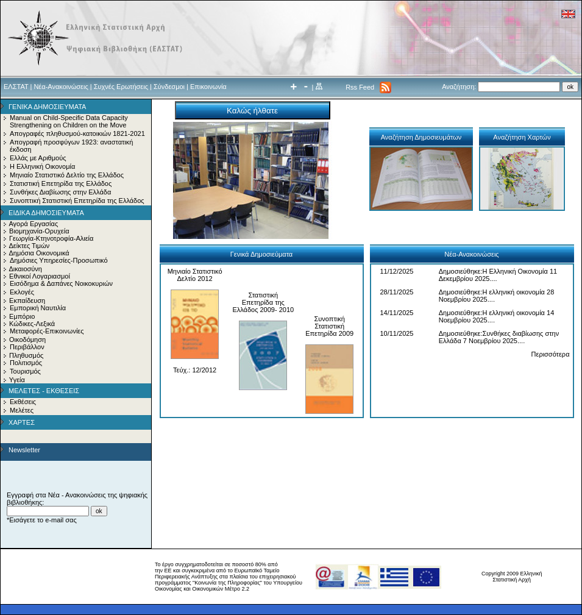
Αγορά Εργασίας (33, 223)
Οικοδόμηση (27, 339)
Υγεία (17, 379)
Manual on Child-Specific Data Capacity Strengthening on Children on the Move (69, 121)
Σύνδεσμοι (169, 86)
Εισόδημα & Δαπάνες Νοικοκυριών (61, 283)
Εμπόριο (22, 316)
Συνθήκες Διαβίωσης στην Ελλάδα (60, 192)
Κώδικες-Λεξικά (32, 323)
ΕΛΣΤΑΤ (16, 86)
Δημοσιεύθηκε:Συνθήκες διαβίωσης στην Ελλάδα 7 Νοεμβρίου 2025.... (499, 337)
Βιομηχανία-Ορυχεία (39, 231)
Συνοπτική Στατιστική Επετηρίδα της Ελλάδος (77, 200)
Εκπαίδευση (27, 300)
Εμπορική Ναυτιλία (38, 307)
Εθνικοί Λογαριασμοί (39, 276)
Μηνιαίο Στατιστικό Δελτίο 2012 (195, 275)
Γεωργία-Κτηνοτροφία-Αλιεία (51, 238)
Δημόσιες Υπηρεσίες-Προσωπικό (59, 260)
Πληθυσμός (26, 355)
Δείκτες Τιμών (29, 245)
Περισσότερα (550, 354)
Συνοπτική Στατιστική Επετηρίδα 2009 (329, 326)
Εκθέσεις (23, 401)
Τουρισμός (25, 371)
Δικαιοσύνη (25, 268)
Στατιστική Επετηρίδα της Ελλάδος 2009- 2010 (263, 302)
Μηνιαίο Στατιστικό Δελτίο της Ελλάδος (67, 175)
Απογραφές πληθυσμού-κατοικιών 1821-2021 (77, 133)
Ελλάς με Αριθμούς (38, 158)
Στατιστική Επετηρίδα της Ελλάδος (61, 183)
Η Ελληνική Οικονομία (42, 166)
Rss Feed (360, 87)
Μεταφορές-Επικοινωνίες (47, 331)
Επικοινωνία (208, 86)
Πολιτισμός (26, 362)
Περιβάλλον (27, 346)
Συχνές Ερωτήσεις (121, 86)
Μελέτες (22, 410)
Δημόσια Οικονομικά (39, 253)
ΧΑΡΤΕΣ (22, 422)
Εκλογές (22, 292)
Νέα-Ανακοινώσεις (61, 86)
